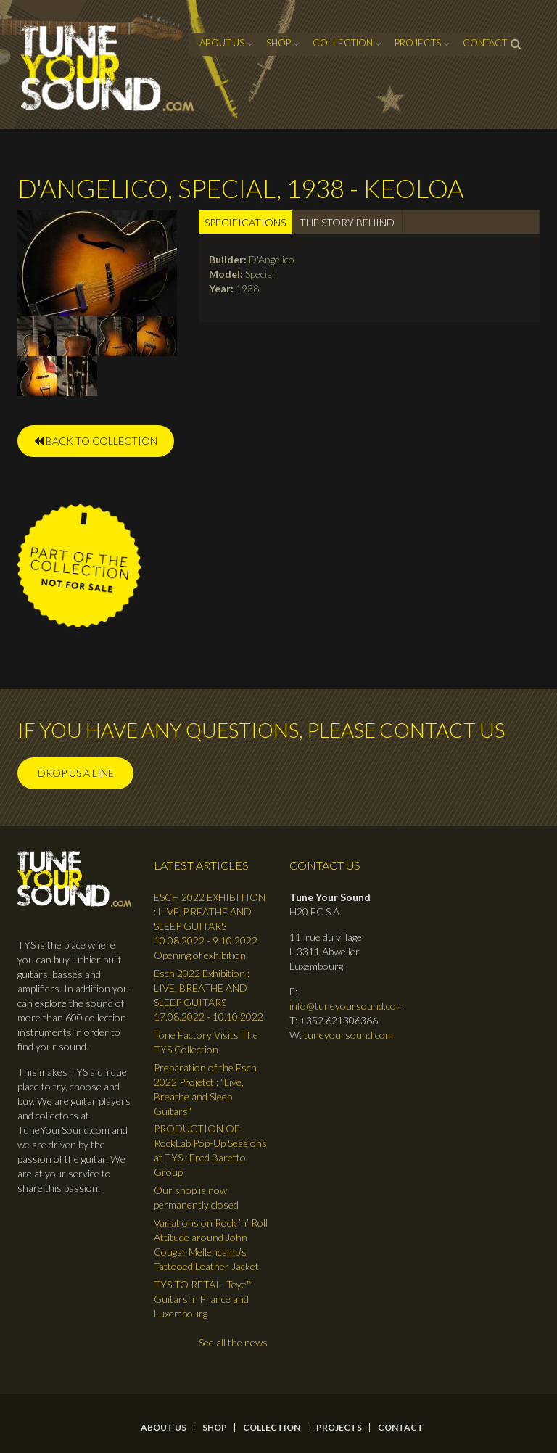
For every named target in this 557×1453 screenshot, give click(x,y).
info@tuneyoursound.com (346, 1006)
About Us (221, 43)
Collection (343, 43)
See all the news (233, 1342)
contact (485, 43)
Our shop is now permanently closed (196, 1197)
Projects (418, 43)
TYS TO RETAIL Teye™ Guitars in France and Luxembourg (203, 1299)
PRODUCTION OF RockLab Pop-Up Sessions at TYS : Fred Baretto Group (210, 1150)
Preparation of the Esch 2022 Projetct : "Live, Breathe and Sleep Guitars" (205, 1089)
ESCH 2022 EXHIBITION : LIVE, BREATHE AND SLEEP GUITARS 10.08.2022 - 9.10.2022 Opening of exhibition (209, 926)
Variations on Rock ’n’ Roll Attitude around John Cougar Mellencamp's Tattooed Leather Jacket (211, 1244)
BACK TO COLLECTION (95, 441)
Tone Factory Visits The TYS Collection (206, 1042)
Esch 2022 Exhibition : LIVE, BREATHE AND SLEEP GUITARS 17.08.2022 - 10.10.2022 (208, 995)
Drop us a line (76, 773)
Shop (278, 43)
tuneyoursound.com (348, 1035)
